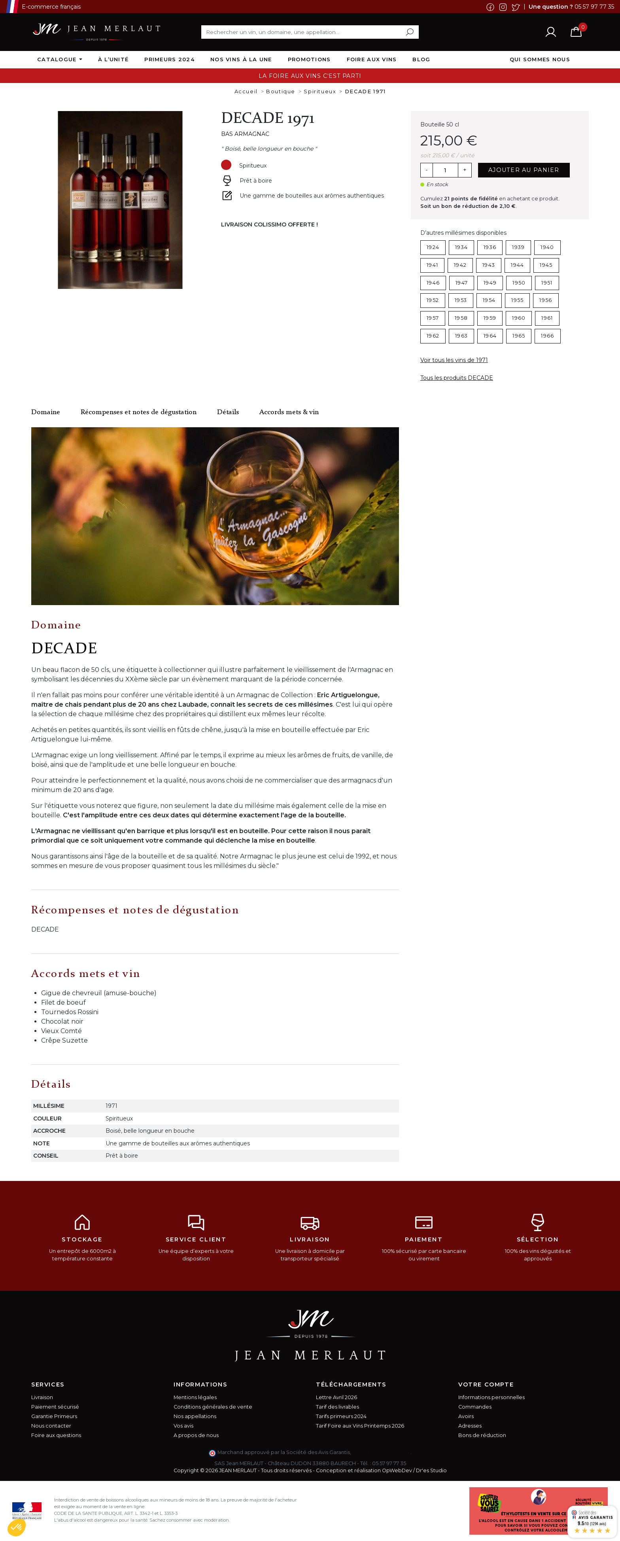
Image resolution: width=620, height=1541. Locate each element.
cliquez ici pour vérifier (381, 1452)
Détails (228, 412)
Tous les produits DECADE (456, 377)
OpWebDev (397, 1470)
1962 (433, 336)
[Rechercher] (310, 32)
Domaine (45, 412)
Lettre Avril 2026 (336, 1397)
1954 (489, 300)
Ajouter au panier (524, 170)
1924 (433, 247)
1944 (517, 265)
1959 (490, 318)
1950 (518, 283)
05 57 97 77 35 (594, 6)
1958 (461, 318)
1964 (490, 336)
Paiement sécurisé (55, 1407)
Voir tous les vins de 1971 (454, 360)
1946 (433, 283)
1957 (433, 318)
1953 (461, 300)
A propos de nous (196, 1435)
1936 (490, 247)
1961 (547, 318)
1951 (546, 283)
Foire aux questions (56, 1435)
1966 (547, 336)
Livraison (42, 1397)
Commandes (474, 1407)
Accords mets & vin (289, 412)
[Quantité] (445, 170)
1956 (545, 300)
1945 (546, 265)
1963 (461, 336)
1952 (433, 300)
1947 (462, 283)
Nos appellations (195, 1416)
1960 (518, 318)
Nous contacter (51, 1426)
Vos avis (183, 1426)
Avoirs (466, 1416)
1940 (547, 247)
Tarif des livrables (337, 1407)
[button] (16, 1527)
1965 (518, 336)
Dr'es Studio (431, 1470)
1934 (461, 247)
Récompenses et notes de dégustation (139, 412)
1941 (432, 265)
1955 (517, 300)
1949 (490, 283)
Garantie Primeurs (54, 1416)
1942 (460, 265)
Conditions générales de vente (213, 1407)
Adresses (470, 1426)
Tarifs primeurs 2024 (341, 1416)
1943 (488, 265)
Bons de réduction (482, 1435)
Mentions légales (195, 1397)
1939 (518, 247)
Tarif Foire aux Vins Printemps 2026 (360, 1426)
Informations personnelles (491, 1397)
